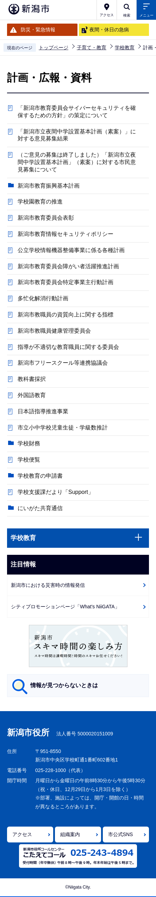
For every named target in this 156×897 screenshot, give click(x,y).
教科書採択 (32, 379)
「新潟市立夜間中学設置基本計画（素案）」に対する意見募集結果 (77, 135)
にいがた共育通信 (40, 508)
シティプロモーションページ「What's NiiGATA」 (65, 606)
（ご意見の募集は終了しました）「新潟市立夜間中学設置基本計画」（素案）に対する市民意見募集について (77, 162)
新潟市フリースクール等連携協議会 (63, 363)
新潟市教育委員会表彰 (46, 218)
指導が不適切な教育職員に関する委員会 (68, 347)
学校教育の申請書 (40, 476)
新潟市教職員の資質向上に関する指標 (65, 315)
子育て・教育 (91, 47)
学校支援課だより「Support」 (56, 492)
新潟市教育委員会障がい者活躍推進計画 (68, 266)
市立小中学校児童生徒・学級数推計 (63, 428)
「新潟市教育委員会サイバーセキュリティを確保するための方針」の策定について (77, 111)
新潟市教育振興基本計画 (49, 186)
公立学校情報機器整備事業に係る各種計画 (71, 250)
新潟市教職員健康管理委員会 (54, 331)
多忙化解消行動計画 (43, 298)
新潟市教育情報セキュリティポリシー (65, 234)
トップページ (53, 47)
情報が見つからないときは (64, 685)
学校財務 (29, 443)
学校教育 (125, 47)
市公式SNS (120, 834)
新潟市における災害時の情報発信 (48, 585)
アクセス (22, 834)
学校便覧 (29, 460)
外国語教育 (32, 395)
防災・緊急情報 (38, 29)
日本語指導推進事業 (43, 411)
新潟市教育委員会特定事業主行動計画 (65, 282)
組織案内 (70, 834)
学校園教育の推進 (40, 202)
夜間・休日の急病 (109, 29)
